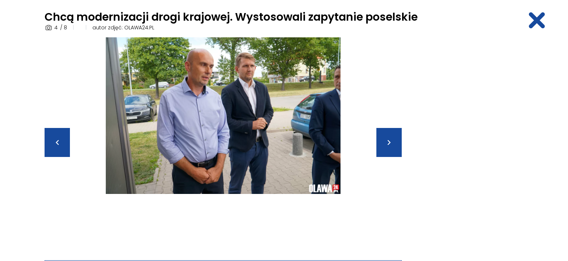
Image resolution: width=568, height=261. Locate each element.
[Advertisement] (467, 146)
